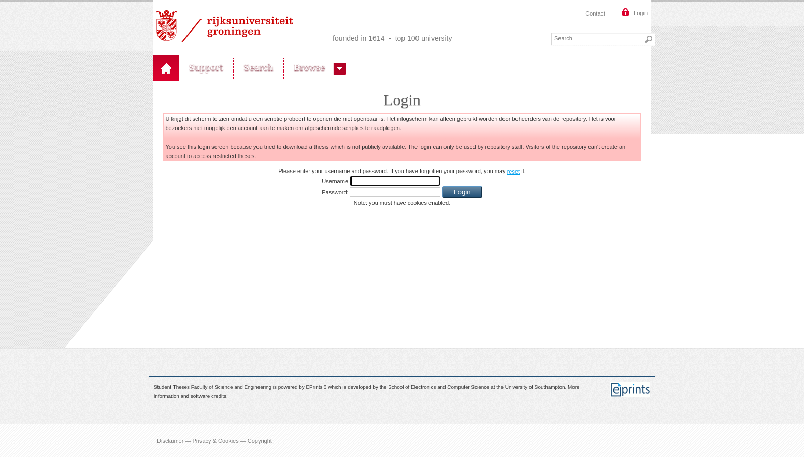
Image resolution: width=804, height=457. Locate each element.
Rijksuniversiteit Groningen (224, 26)
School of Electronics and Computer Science (438, 387)
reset (513, 171)
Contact (595, 13)
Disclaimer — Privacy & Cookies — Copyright (214, 440)
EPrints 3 (316, 387)
